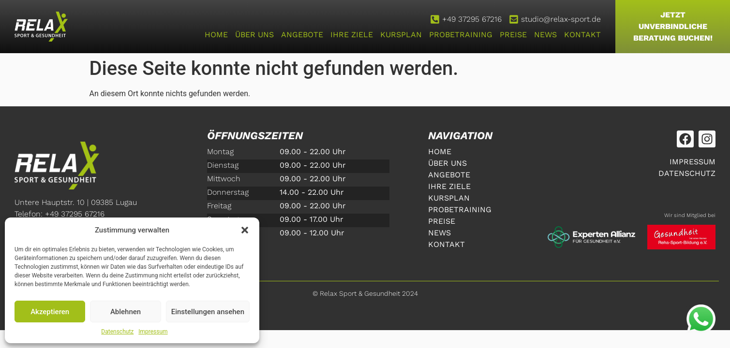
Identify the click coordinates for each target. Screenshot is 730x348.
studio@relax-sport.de (561, 19)
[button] (245, 230)
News (545, 34)
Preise (513, 34)
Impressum (152, 331)
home (216, 34)
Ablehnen (125, 311)
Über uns (254, 34)
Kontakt (582, 34)
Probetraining (460, 34)
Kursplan (401, 34)
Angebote (302, 34)
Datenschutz (117, 331)
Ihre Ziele (351, 34)
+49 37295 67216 (472, 19)
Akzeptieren (49, 311)
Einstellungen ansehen (207, 311)
